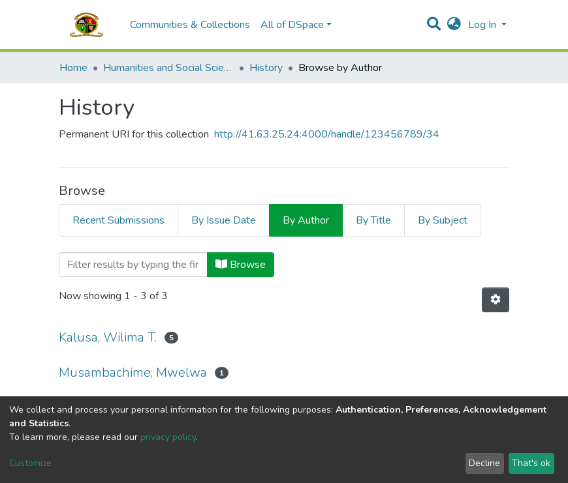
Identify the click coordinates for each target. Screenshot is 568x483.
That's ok (531, 463)
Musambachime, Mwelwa (133, 372)
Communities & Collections (190, 25)
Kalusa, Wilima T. (108, 337)
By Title (373, 220)
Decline (484, 463)
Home (73, 68)
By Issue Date (223, 220)
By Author (306, 220)
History (266, 68)
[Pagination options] (495, 299)
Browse (240, 264)
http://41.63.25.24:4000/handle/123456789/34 (326, 134)
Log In (483, 25)
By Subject (442, 220)
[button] (454, 25)
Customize (30, 463)
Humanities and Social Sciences (168, 68)
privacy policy (168, 437)
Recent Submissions (118, 220)
